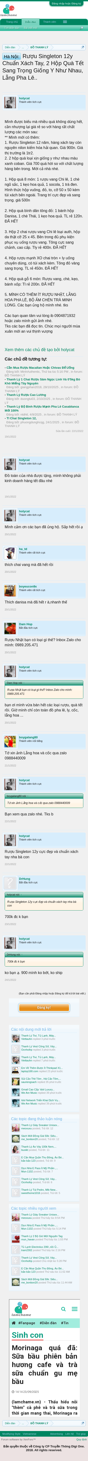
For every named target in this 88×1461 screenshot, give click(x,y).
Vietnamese (29, 1433)
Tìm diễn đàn (11, 27)
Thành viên (49, 21)
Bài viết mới (31, 27)
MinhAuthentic (30, 371)
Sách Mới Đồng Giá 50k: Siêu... (39, 1135)
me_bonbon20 (29, 1139)
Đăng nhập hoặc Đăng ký (66, 3)
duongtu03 (27, 399)
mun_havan (28, 1239)
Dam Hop (25, 624)
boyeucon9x (28, 586)
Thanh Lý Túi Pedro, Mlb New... (39, 1189)
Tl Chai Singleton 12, (22, 418)
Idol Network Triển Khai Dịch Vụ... (40, 1100)
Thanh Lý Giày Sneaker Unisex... (40, 1125)
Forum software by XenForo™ (18, 1439)
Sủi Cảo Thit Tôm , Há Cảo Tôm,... (41, 1078)
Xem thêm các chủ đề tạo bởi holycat (39, 349)
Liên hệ (69, 1433)
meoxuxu (26, 1128)
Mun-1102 (27, 1171)
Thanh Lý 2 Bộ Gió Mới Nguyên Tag (42, 1236)
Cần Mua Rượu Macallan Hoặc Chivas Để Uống (40, 367)
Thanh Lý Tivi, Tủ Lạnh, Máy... (38, 1035)
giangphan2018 (31, 387)
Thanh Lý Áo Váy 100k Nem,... (39, 1146)
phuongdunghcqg (32, 422)
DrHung (24, 879)
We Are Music (29, 1092)
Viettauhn (26, 1038)
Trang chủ (12, 21)
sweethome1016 (30, 1193)
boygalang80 (28, 737)
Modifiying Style (11, 1433)
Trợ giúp (81, 1433)
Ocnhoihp (26, 1049)
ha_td (23, 549)
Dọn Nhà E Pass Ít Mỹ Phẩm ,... (39, 1168)
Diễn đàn (30, 22)
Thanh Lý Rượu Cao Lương (26, 395)
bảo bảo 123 (28, 1160)
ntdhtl (24, 414)
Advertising (56, 1433)
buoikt (24, 1150)
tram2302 (26, 1250)
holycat (24, 98)
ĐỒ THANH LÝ (15, 375)
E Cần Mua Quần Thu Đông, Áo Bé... (42, 1157)
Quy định (81, 1439)
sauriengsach (29, 1082)
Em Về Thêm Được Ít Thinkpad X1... (42, 1068)
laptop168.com (29, 1071)
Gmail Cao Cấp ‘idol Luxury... (38, 1089)
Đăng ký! (44, 1007)
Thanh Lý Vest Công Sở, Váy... (39, 1046)
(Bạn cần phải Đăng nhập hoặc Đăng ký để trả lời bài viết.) (52, 993)
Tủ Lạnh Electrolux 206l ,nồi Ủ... (39, 1246)
